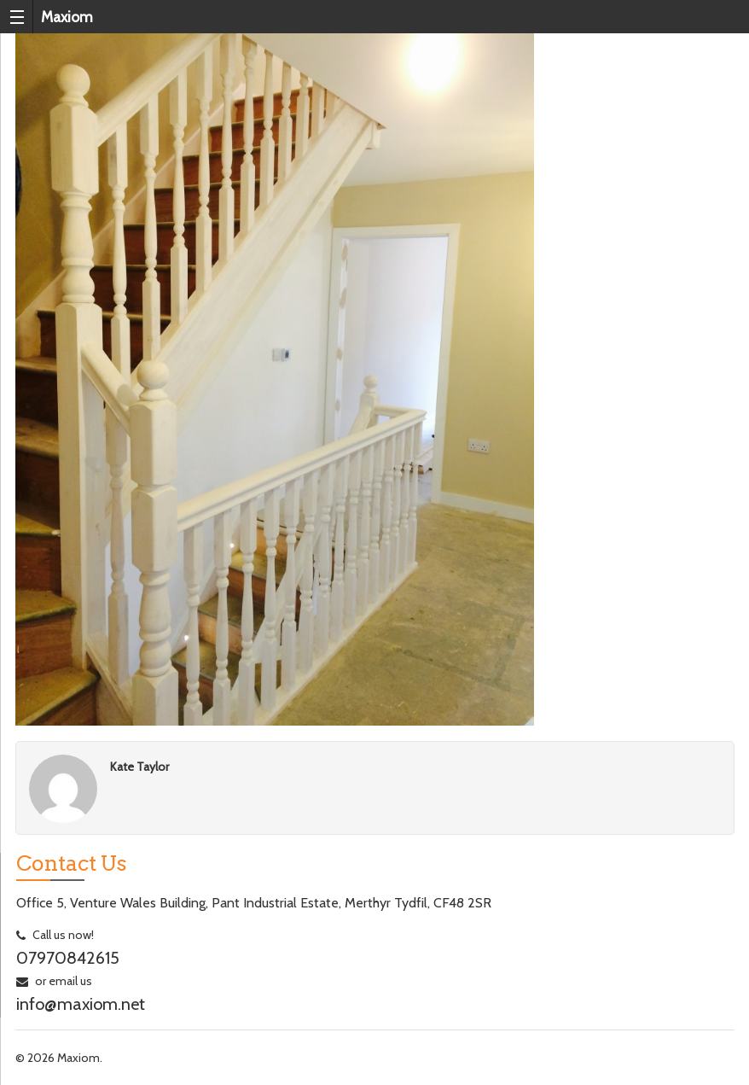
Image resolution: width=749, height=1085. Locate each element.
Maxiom (67, 17)
